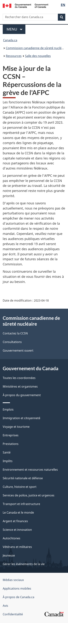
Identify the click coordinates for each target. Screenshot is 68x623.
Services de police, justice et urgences (28, 495)
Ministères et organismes (20, 386)
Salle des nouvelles (38, 56)
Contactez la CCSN (15, 333)
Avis (5, 606)
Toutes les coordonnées (19, 378)
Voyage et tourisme (16, 427)
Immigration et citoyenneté (21, 418)
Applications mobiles (17, 588)
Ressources (14, 56)
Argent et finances (15, 521)
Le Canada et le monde (18, 512)
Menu (16, 29)
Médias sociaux (13, 580)
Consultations (12, 342)
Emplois (8, 409)
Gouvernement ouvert (18, 350)
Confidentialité (13, 614)
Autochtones (11, 538)
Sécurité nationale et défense (23, 478)
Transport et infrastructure (21, 504)
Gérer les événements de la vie (24, 564)
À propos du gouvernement (22, 395)
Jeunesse (9, 555)
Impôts (8, 461)
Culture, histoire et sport (19, 487)
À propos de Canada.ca (18, 597)
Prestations (10, 444)
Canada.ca (10, 40)
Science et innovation (17, 530)
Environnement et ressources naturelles (30, 470)
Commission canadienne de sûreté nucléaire (36, 48)
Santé (7, 452)
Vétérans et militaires (17, 547)
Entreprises (10, 435)
